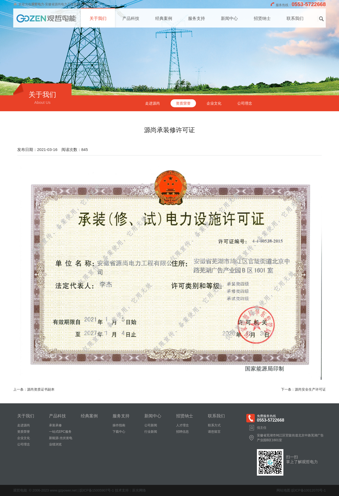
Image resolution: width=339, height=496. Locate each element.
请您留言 (214, 432)
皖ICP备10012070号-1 (308, 490)
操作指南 (119, 425)
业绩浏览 (55, 444)
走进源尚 (152, 103)
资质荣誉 (183, 103)
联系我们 (295, 18)
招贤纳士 (262, 18)
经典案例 (163, 18)
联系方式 (214, 425)
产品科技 (130, 18)
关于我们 (98, 18)
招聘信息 (182, 432)
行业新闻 (150, 432)
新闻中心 (229, 18)
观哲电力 (37, 4)
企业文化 (214, 103)
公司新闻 (150, 425)
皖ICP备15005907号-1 (96, 490)
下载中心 (119, 432)
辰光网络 (139, 490)
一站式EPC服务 (60, 432)
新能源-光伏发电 (60, 438)
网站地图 (283, 490)
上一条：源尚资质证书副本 (34, 389)
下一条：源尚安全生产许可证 (303, 389)
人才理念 (182, 425)
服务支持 (196, 18)
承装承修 (55, 425)
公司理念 (244, 103)
